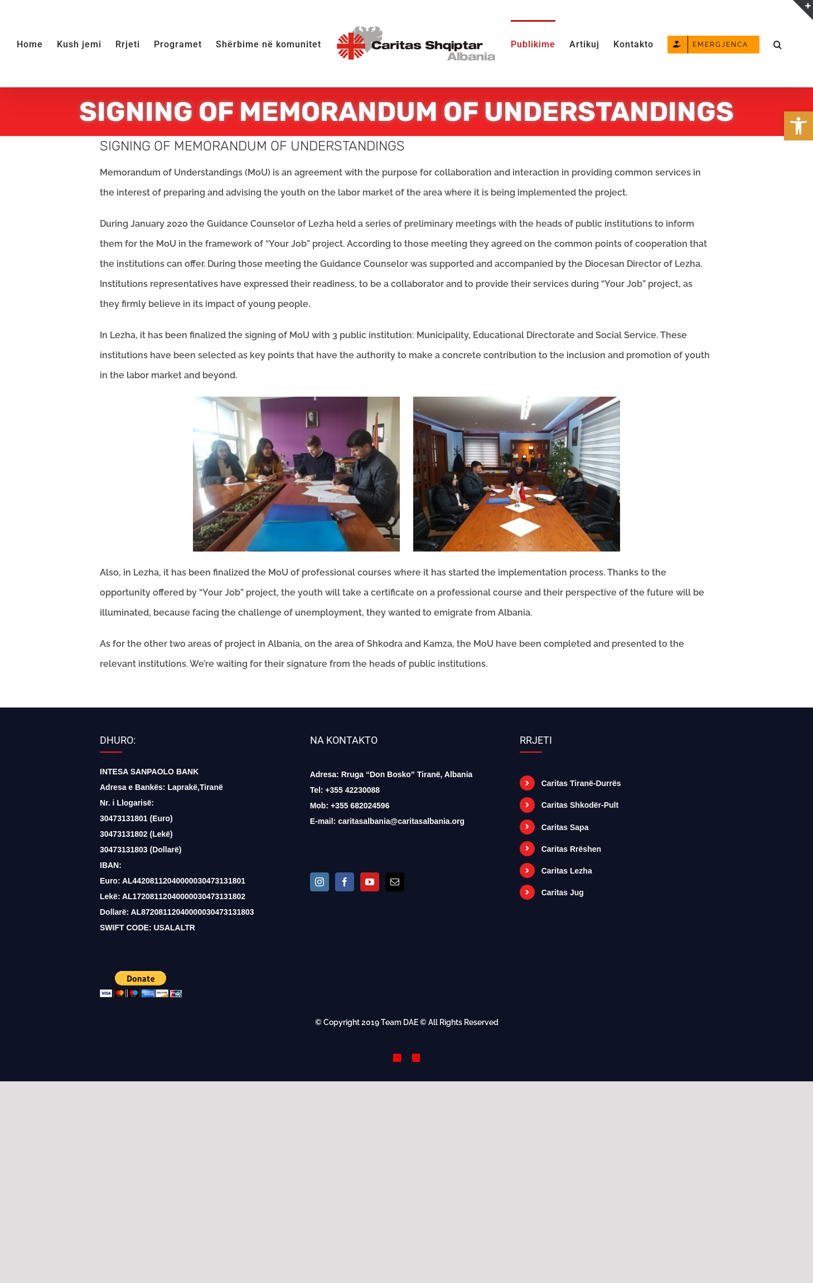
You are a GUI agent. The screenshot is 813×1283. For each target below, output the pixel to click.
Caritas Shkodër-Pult (579, 805)
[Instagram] (319, 881)
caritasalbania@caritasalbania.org (401, 821)
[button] (777, 43)
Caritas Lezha (566, 870)
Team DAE (399, 1022)
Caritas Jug (562, 892)
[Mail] (394, 881)
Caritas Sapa (565, 827)
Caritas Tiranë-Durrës (581, 783)
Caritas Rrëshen (571, 849)
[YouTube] (369, 881)
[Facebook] (344, 881)
